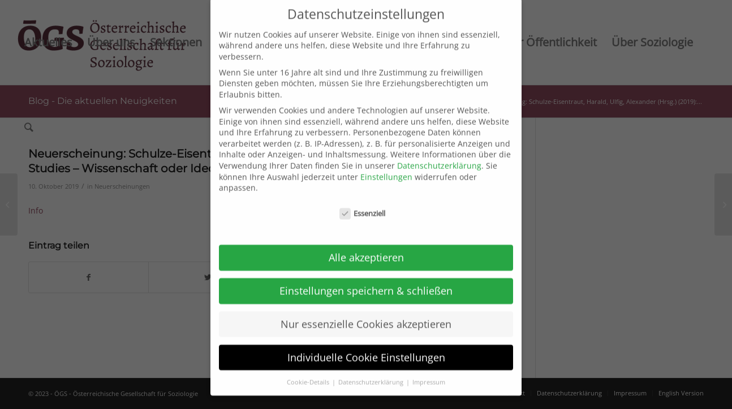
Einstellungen (386, 160)
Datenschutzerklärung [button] (371, 365)
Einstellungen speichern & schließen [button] (366, 274)
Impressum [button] (428, 365)
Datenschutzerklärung (439, 148)
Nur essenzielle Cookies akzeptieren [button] (366, 307)
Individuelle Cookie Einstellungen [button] (366, 340)
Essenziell (362, 197)
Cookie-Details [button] (309, 365)
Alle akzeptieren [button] (366, 240)
